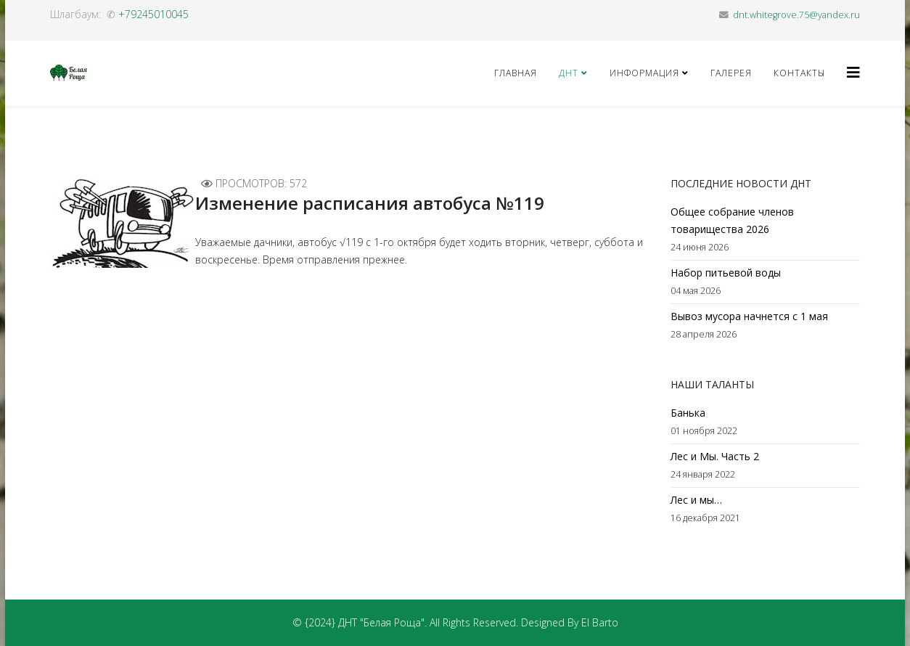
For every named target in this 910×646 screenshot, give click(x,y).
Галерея (731, 73)
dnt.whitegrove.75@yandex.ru (796, 15)
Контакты (799, 73)
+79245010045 (153, 14)
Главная (515, 73)
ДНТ (568, 73)
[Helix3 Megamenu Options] (853, 72)
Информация (644, 73)
